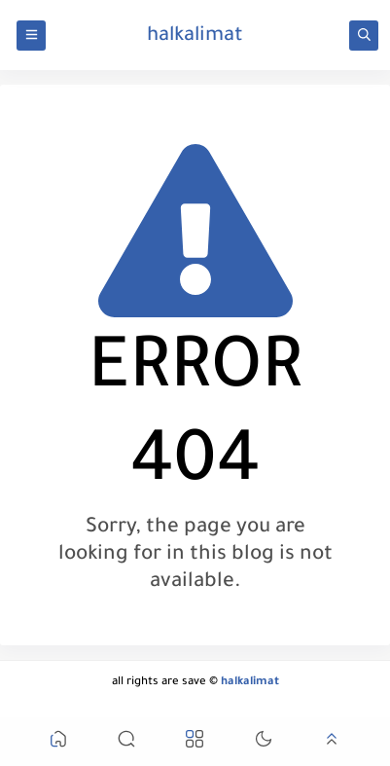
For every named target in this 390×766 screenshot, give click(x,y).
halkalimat (195, 37)
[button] (58, 742)
